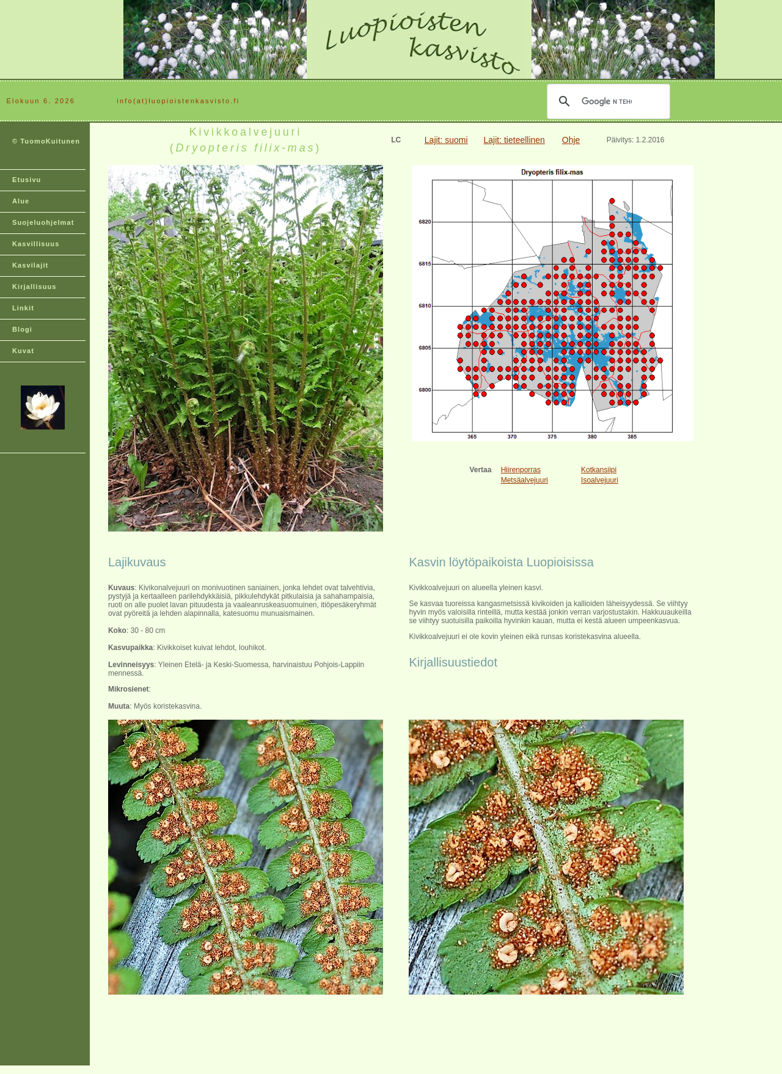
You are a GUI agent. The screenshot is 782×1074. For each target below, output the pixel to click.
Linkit (23, 308)
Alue (20, 201)
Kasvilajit (30, 265)
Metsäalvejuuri (524, 480)
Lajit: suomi (446, 140)
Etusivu (26, 179)
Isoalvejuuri (599, 480)
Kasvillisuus (35, 243)
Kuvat (23, 350)
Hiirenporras (521, 470)
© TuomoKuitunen (46, 141)
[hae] (607, 101)
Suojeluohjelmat (43, 222)
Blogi (22, 329)
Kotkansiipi (598, 470)
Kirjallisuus (34, 286)
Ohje (571, 140)
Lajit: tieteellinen (514, 140)
